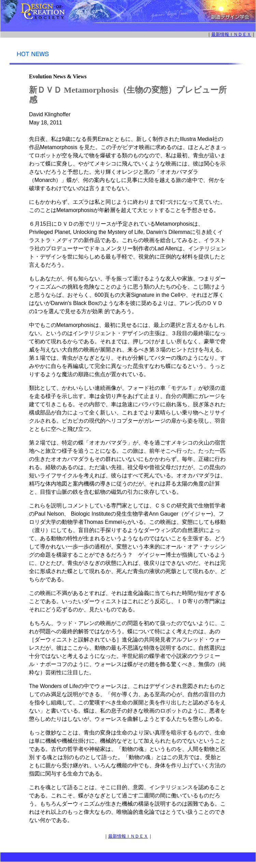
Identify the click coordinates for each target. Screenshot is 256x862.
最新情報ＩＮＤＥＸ (231, 34)
